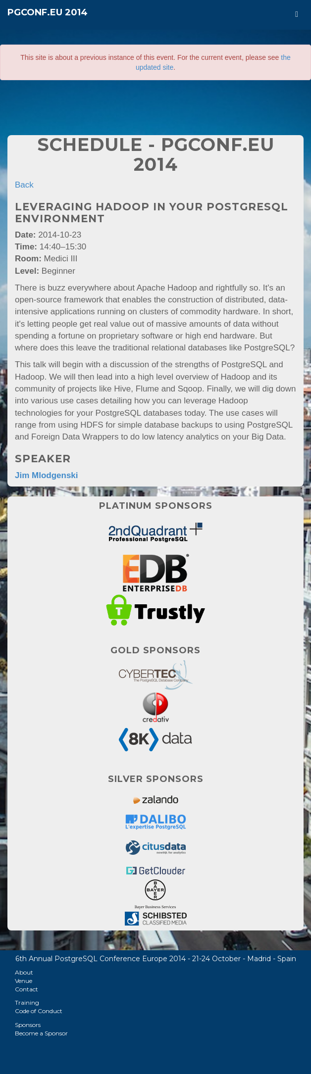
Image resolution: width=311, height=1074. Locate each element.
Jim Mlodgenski (46, 475)
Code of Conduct (38, 1011)
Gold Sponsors (155, 650)
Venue (23, 980)
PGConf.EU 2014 (47, 12)
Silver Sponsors (156, 779)
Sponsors (28, 1024)
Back (24, 185)
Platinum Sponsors (155, 505)
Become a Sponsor (41, 1033)
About (24, 972)
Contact (26, 989)
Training (27, 1002)
